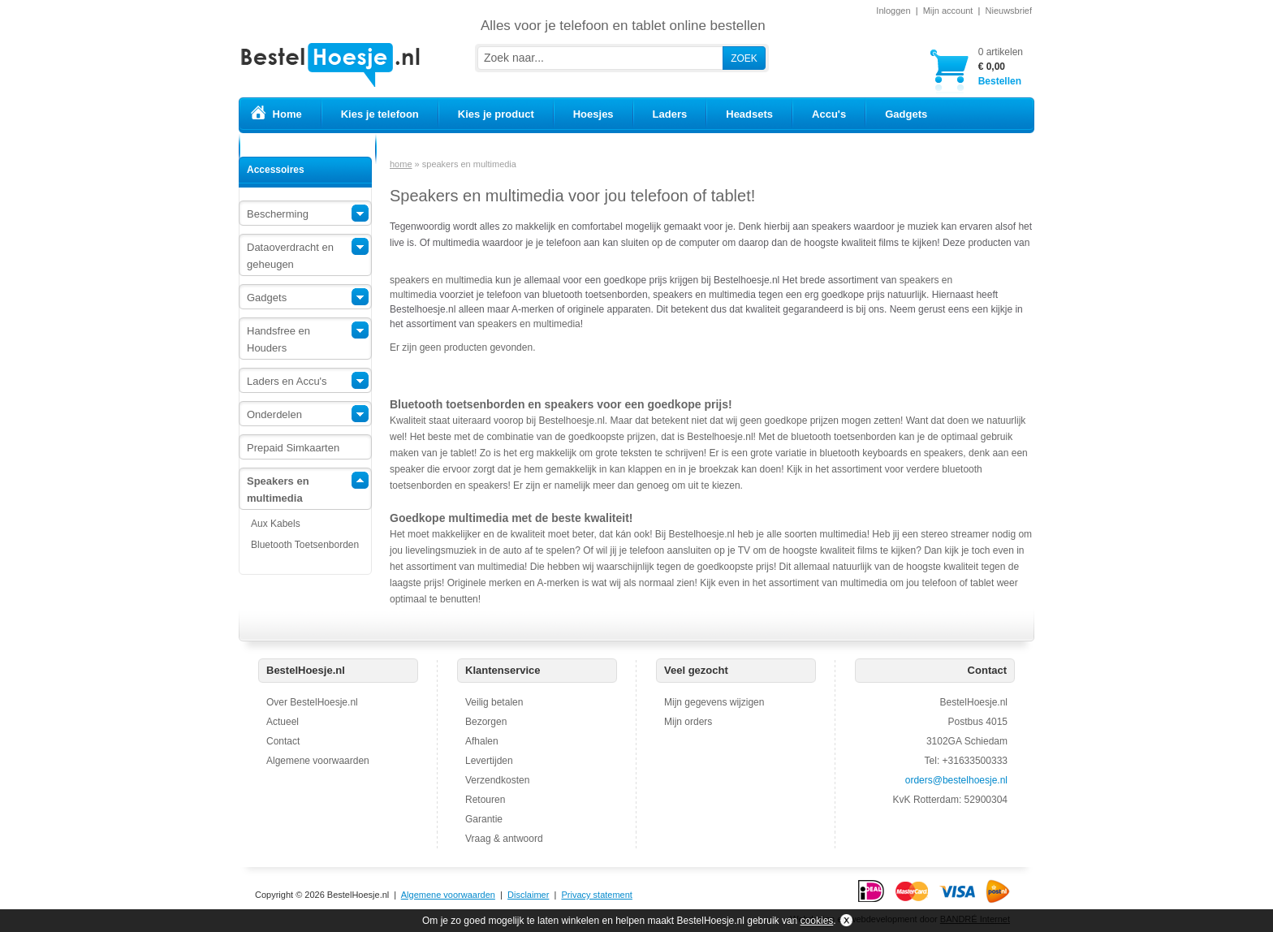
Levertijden (489, 760)
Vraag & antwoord (504, 838)
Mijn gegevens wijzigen (714, 702)
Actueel (282, 721)
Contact (283, 741)
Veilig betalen (494, 702)
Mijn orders (688, 721)
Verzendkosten (497, 780)
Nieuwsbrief (1009, 10)
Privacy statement (596, 895)
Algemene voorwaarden (317, 760)
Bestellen (1000, 66)
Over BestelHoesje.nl (312, 702)
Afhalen (481, 741)
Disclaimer (528, 895)
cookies (817, 920)
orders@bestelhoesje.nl (956, 780)
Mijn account (948, 10)
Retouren (485, 799)
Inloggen (893, 10)
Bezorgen (486, 721)
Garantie (484, 819)
